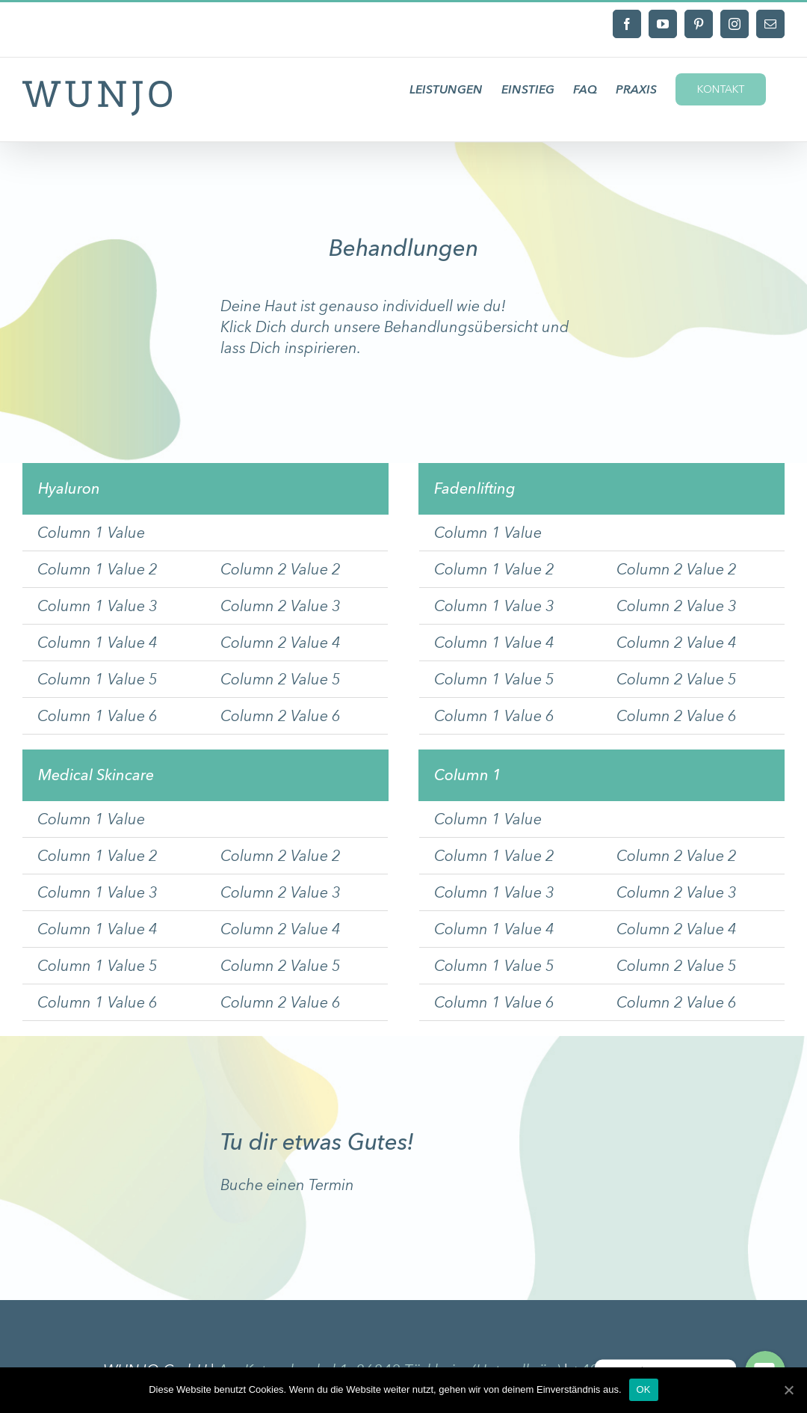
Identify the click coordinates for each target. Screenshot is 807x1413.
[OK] (788, 1389)
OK (644, 1389)
